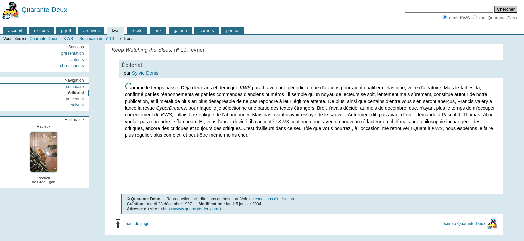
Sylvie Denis (145, 73)
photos (233, 30)
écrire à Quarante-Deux (464, 223)
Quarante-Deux (45, 9)
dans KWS (459, 17)
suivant (77, 105)
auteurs (77, 59)
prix (157, 30)
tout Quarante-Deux (498, 17)
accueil (15, 30)
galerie (180, 30)
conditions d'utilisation (274, 199)
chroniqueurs (72, 65)
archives (91, 30)
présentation (72, 53)
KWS (68, 38)
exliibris (41, 30)
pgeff (66, 30)
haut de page (137, 223)
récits (137, 30)
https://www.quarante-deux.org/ (191, 209)
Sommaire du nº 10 (96, 38)
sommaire (75, 86)
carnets (207, 30)
